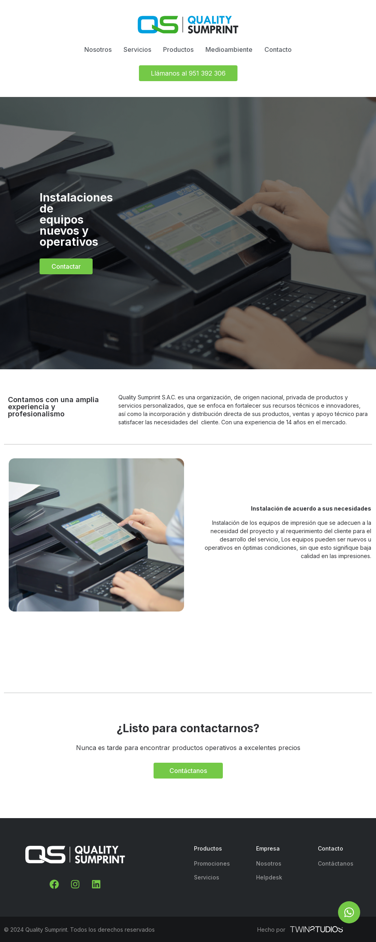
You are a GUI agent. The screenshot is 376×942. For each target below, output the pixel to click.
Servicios (206, 877)
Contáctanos (335, 863)
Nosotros (268, 863)
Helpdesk (269, 877)
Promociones (212, 863)
